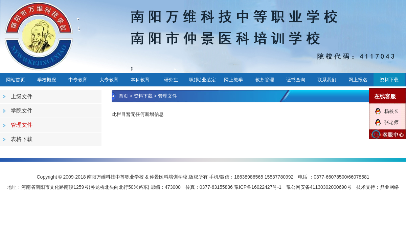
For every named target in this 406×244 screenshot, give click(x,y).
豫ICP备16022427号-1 (257, 187)
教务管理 (264, 79)
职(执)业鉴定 (202, 79)
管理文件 (167, 96)
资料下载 (389, 79)
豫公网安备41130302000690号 (319, 187)
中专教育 (77, 79)
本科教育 (140, 79)
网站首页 (15, 79)
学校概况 (46, 79)
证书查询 (295, 79)
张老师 (391, 122)
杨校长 (391, 111)
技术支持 (365, 187)
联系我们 (326, 79)
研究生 (171, 79)
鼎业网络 (389, 187)
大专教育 (108, 79)
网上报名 (357, 79)
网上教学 (233, 79)
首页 (123, 96)
